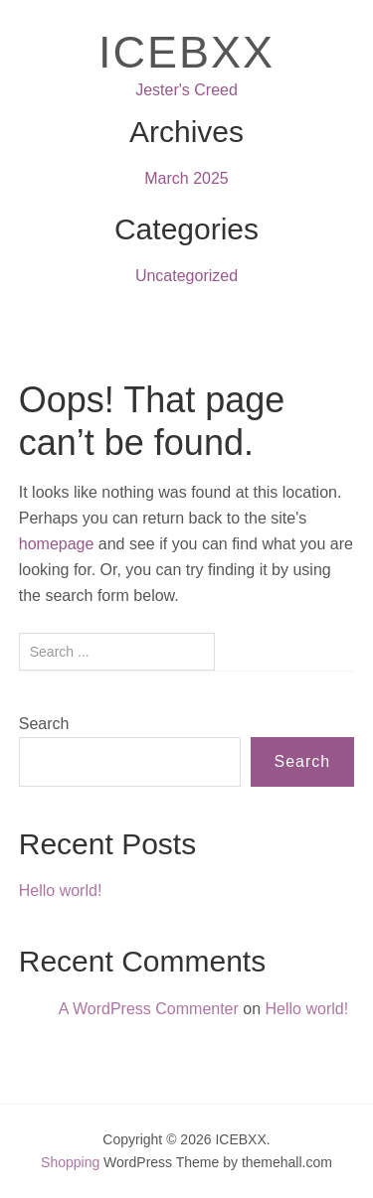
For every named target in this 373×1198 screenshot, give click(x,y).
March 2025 (186, 178)
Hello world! (60, 890)
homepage (56, 543)
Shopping (70, 1162)
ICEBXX (186, 52)
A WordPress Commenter (149, 1008)
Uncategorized (186, 275)
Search (44, 723)
